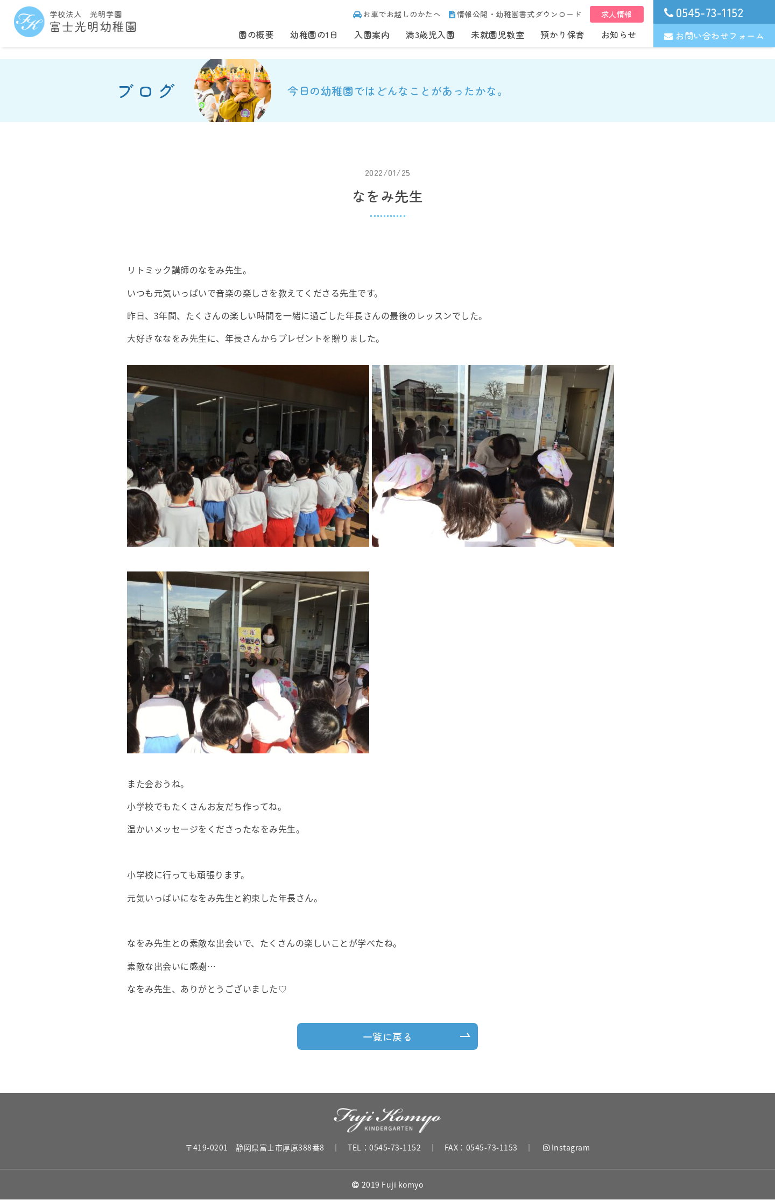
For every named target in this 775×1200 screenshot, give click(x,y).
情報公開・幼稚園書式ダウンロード (515, 14)
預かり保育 (562, 34)
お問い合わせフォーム (714, 35)
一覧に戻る (388, 1036)
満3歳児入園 (430, 34)
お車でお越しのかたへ (397, 14)
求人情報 (616, 14)
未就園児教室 (497, 34)
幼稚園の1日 (314, 34)
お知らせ (619, 34)
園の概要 (256, 34)
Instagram (566, 1147)
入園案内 (372, 34)
